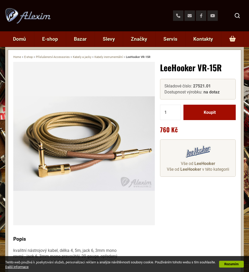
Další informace (17, 267)
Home (17, 57)
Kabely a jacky (82, 57)
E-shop (50, 39)
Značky (139, 39)
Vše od (198, 163)
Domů (19, 39)
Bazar (80, 39)
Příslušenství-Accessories (53, 57)
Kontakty (203, 39)
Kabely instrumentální (108, 57)
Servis (170, 39)
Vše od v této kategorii (198, 169)
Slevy (109, 39)
